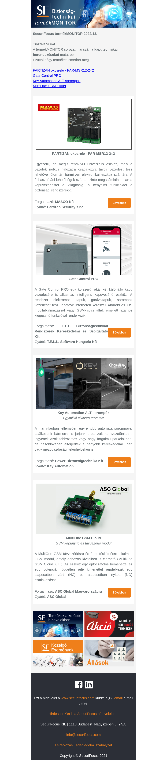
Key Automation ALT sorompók (57, 81)
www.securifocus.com (77, 698)
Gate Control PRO (47, 75)
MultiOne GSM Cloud (49, 86)
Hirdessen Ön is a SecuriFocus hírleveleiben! (83, 714)
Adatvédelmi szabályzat (93, 745)
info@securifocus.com (83, 735)
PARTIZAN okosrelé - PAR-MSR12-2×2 (63, 70)
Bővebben (119, 202)
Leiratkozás (64, 745)
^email (118, 698)
